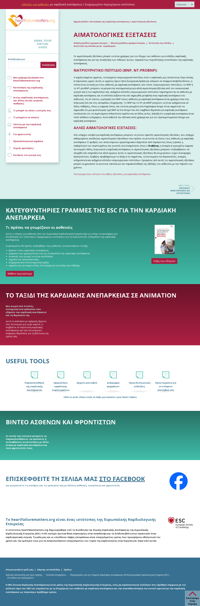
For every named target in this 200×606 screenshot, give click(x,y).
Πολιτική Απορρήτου (56, 574)
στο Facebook (122, 479)
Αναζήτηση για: (16, 59)
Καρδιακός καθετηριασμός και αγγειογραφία (178, 189)
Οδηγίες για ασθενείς (35, 4)
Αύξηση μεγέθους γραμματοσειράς (91, 43)
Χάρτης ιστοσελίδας (48, 569)
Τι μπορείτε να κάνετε (26, 117)
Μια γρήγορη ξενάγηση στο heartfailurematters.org (28, 79)
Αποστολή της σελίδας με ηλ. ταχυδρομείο (95, 46)
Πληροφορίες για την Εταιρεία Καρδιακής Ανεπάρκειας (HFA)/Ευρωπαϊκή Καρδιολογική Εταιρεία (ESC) (119, 574)
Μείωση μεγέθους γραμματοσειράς (128, 43)
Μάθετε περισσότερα (20, 273)
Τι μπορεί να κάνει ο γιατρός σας (32, 110)
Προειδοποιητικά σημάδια (28, 141)
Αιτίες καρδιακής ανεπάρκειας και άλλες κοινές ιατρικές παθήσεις (35, 100)
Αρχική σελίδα (81, 21)
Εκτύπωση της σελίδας (160, 43)
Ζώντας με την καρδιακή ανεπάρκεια (27, 126)
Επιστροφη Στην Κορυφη (192, 601)
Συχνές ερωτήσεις (23, 148)
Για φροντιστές (22, 134)
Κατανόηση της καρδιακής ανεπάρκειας (28, 89)
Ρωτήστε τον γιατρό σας (27, 155)
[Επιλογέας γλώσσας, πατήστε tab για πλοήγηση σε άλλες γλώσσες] (184, 4)
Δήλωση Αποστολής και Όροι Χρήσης (24, 574)
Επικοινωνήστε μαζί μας (20, 569)
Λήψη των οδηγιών (164, 261)
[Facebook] (179, 481)
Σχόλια (68, 569)
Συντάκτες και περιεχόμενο (20, 577)
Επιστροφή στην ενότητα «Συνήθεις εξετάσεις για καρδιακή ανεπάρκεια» (112, 174)
